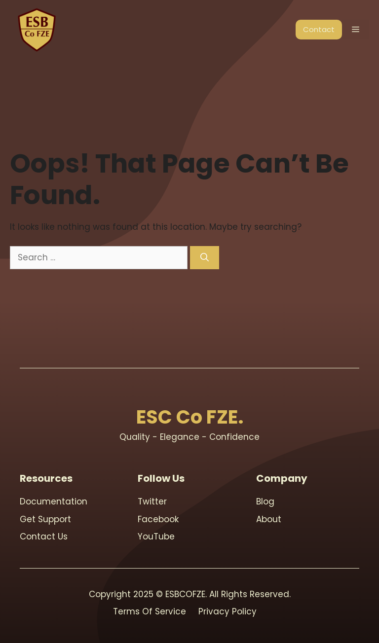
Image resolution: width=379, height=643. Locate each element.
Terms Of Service (149, 611)
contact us (44, 536)
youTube (156, 536)
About (268, 519)
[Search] (204, 258)
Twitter (152, 501)
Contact (319, 29)
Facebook (158, 519)
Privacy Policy (227, 611)
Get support (45, 519)
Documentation (53, 501)
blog (265, 501)
